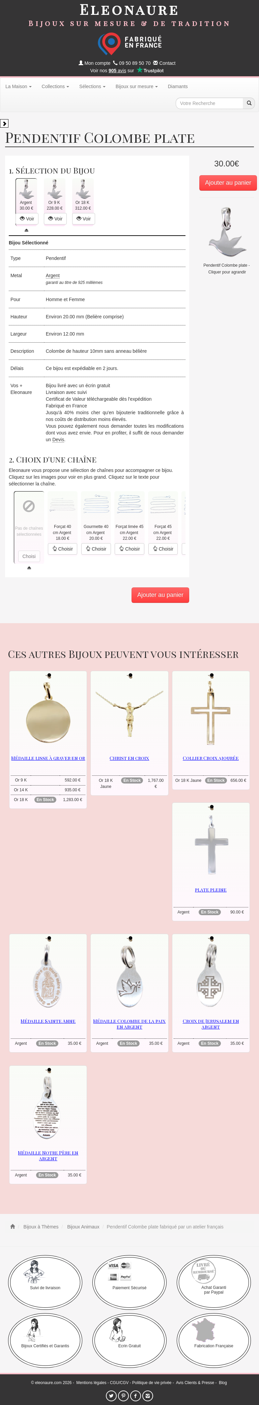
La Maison (18, 86)
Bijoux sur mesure (137, 86)
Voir (27, 218)
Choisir (62, 549)
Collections (55, 86)
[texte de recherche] (209, 103)
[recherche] (249, 103)
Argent (53, 275)
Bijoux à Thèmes (40, 1226)
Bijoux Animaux (82, 1226)
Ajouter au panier (228, 182)
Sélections (92, 86)
